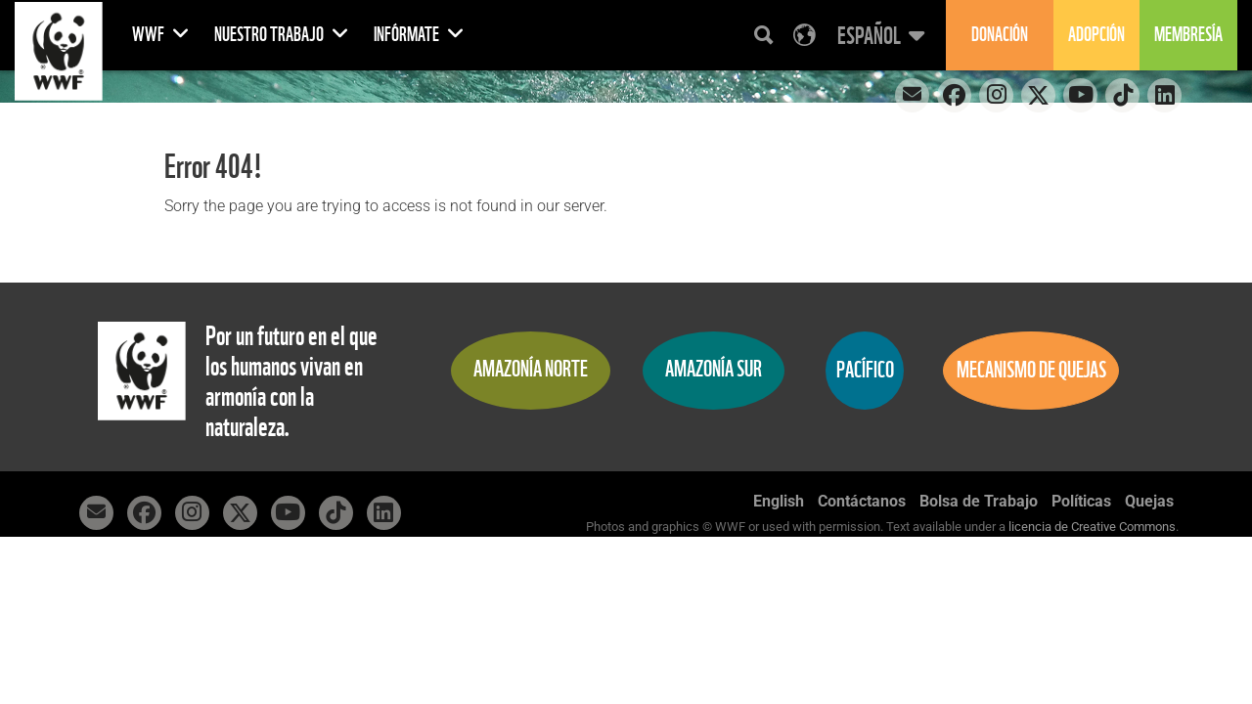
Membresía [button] (1188, 34)
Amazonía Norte (530, 369)
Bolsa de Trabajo (978, 501)
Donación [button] (999, 34)
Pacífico (865, 370)
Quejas (1149, 501)
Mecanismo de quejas (1031, 370)
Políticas (1081, 501)
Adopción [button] (1096, 34)
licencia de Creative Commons (1092, 526)
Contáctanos (862, 501)
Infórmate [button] (419, 34)
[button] (878, 35)
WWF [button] (161, 34)
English (778, 501)
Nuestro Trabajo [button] (281, 34)
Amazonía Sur (713, 369)
